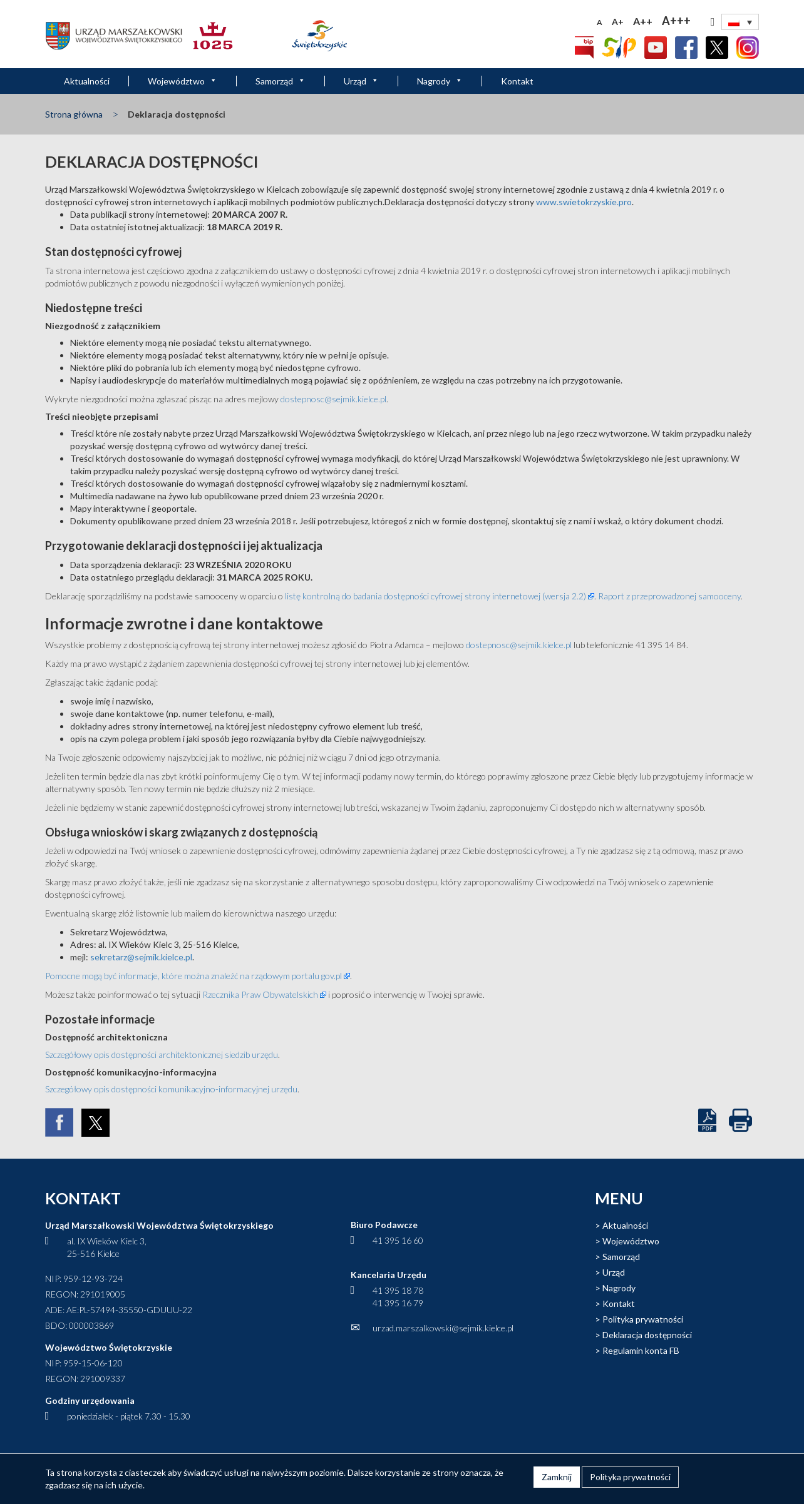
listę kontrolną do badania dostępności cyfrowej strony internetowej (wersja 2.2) (435, 596)
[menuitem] (740, 22)
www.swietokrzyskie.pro (584, 201)
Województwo (182, 81)
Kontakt (517, 81)
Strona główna (74, 114)
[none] (740, 22)
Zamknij (557, 1476)
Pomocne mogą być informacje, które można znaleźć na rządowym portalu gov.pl (193, 975)
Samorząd (280, 81)
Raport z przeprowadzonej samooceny (669, 596)
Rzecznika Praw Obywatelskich (260, 994)
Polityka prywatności (642, 1319)
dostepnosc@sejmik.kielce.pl (333, 399)
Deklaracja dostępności (647, 1334)
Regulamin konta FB (640, 1350)
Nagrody (440, 81)
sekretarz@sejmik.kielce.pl (141, 957)
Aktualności (87, 81)
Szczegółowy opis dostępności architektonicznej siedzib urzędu (161, 1054)
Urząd (361, 81)
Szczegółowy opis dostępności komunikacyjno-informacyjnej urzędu (171, 1089)
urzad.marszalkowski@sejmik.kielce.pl (443, 1328)
